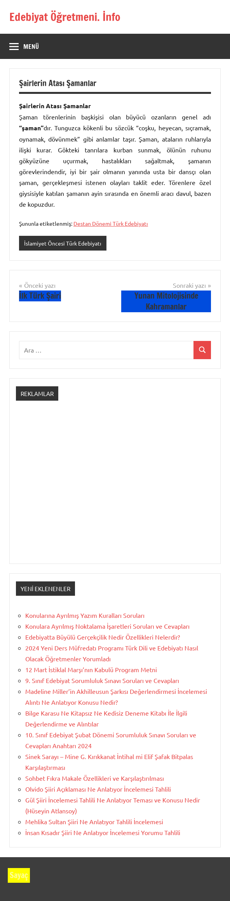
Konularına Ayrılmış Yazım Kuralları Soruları (85, 615)
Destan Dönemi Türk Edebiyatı (110, 223)
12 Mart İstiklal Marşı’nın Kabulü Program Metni (91, 669)
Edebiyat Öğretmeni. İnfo (64, 16)
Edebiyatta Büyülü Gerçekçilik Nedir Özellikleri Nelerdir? (102, 637)
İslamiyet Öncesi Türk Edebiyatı (62, 243)
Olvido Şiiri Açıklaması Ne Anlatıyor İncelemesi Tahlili (98, 789)
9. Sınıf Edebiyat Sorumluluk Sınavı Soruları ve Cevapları (102, 680)
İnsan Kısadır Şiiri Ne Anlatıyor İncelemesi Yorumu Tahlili (102, 832)
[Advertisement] (115, 489)
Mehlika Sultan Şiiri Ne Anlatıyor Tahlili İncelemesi (94, 821)
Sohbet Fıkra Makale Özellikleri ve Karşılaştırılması (94, 778)
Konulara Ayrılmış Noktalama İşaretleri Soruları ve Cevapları (107, 626)
